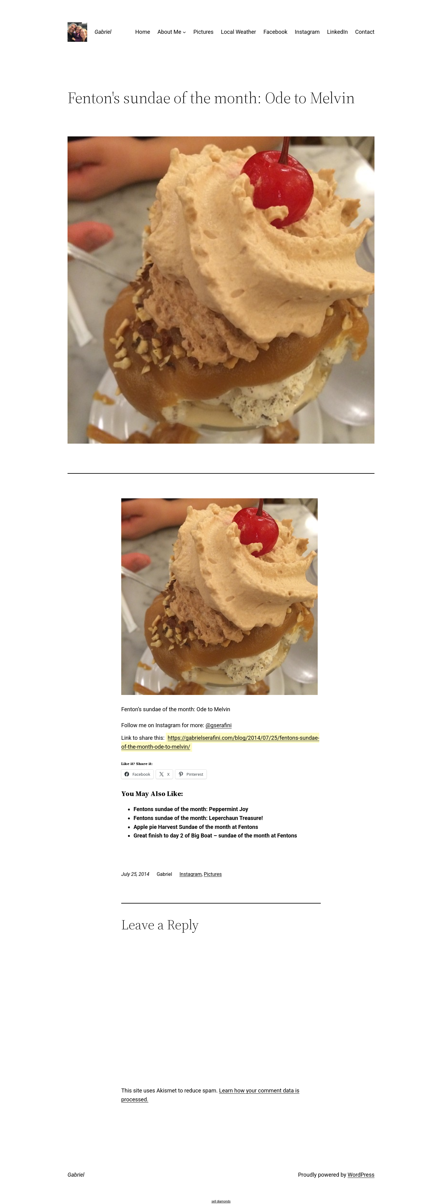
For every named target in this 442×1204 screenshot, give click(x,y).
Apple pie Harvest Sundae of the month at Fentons (196, 827)
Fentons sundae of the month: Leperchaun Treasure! (198, 818)
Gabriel (103, 32)
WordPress (361, 1174)
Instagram (191, 874)
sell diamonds (221, 1201)
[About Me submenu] (184, 32)
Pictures (213, 874)
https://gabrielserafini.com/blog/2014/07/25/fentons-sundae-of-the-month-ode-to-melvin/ (220, 742)
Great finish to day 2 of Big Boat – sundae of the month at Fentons (215, 835)
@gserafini (219, 725)
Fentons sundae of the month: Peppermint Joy (191, 809)
